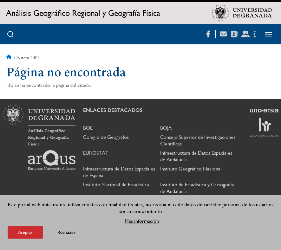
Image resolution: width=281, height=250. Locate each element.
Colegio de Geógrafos (106, 137)
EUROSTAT (95, 153)
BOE (88, 128)
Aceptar (25, 234)
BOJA (166, 128)
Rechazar (66, 234)
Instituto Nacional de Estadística (116, 185)
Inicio (9, 57)
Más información (142, 223)
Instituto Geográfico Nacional (191, 169)
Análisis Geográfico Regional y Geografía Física (83, 13)
